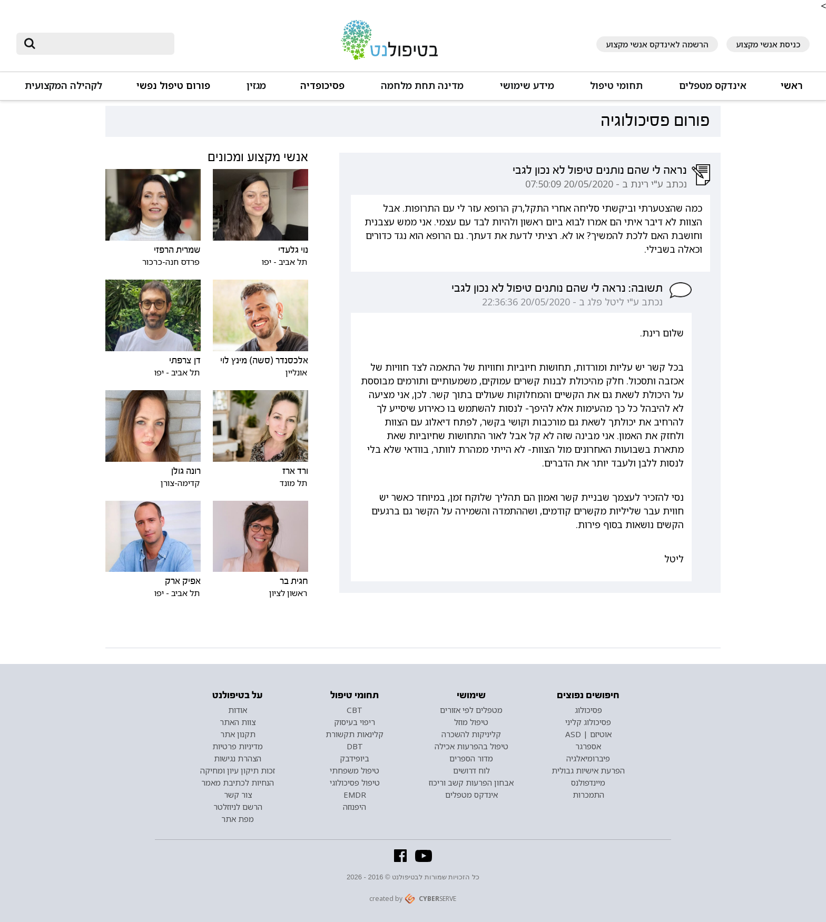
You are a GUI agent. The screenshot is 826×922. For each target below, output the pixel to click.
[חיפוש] (103, 44)
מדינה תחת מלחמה (422, 86)
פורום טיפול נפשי (173, 86)
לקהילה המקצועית (63, 86)
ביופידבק (354, 758)
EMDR (354, 794)
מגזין (256, 86)
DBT (355, 746)
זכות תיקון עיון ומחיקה (237, 770)
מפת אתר (237, 819)
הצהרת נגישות (237, 758)
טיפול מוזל (471, 722)
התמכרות (588, 794)
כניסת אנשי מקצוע (768, 44)
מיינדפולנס (588, 782)
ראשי (792, 86)
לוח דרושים (471, 770)
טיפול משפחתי (354, 770)
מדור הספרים (471, 758)
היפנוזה (354, 806)
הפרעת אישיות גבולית (588, 770)
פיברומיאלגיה (588, 758)
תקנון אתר (237, 734)
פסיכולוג (588, 710)
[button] (712, 90)
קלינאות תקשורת (355, 734)
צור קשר (238, 794)
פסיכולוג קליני (588, 722)
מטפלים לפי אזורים (471, 710)
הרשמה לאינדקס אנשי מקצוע (657, 44)
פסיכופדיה (322, 86)
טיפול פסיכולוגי (355, 782)
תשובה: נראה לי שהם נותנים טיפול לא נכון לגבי (557, 288)
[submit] (29, 43)
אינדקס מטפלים (712, 86)
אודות (237, 710)
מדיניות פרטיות (237, 746)
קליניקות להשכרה (471, 734)
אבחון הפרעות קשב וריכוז (471, 782)
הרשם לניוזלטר (237, 806)
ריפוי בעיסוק (354, 722)
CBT (354, 710)
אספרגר (588, 746)
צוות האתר (237, 722)
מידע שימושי (527, 86)
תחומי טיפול (616, 86)
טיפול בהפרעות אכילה (471, 746)
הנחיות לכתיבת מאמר (237, 782)
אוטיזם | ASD (588, 734)
